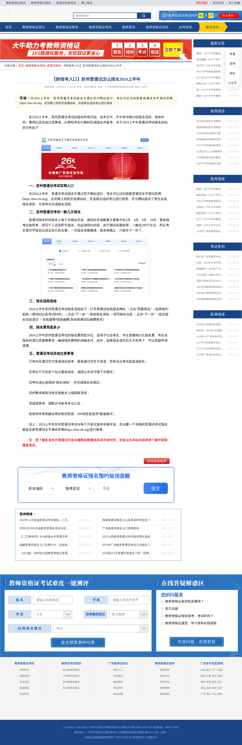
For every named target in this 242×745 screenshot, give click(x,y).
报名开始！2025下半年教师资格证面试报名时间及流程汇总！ (210, 195)
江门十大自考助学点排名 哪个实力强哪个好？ (210, 348)
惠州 (220, 694)
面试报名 (24, 688)
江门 (214, 669)
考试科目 (24, 669)
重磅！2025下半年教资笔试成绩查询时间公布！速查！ (210, 53)
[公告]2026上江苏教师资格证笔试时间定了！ (210, 151)
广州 (203, 694)
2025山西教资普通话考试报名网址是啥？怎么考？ (128, 536)
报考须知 (165, 694)
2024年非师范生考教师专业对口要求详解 (210, 121)
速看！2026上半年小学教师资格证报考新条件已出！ (210, 225)
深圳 (220, 675)
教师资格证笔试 (16, 2)
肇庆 (214, 675)
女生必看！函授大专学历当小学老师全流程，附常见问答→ (210, 274)
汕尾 (208, 675)
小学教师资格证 (71, 675)
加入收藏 (234, 2)
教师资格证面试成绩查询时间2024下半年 (210, 127)
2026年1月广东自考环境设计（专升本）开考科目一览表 (210, 336)
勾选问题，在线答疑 (197, 641)
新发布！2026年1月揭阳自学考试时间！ (210, 330)
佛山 (208, 694)
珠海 (208, 681)
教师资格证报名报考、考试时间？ (187, 617)
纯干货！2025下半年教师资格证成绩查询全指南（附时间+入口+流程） (210, 65)
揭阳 (203, 675)
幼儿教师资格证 (71, 669)
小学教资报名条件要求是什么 (210, 157)
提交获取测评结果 (78, 642)
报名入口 (118, 669)
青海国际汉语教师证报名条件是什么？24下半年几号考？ (210, 139)
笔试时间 (24, 694)
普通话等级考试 (66, 2)
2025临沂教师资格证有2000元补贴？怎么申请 (210, 293)
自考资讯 (185, 27)
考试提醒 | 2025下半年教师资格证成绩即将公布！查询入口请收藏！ (210, 59)
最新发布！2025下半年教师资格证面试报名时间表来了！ (210, 213)
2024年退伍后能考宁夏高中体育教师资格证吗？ (210, 133)
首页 (8, 27)
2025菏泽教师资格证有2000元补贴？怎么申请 (210, 286)
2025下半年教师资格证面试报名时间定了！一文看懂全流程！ (210, 201)
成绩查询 (24, 675)
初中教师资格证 (71, 681)
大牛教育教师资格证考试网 (119, 86)
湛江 (208, 669)
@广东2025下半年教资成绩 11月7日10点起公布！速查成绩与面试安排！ (210, 77)
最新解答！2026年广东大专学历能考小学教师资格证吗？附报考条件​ (210, 268)
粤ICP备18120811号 (141, 727)
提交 (155, 488)
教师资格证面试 (41, 2)
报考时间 (165, 669)
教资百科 (212, 27)
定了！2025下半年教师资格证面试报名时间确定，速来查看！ (210, 219)
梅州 (214, 688)
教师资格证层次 (33, 27)
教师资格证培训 (157, 27)
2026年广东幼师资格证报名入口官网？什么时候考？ (210, 231)
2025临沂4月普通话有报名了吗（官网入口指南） (128, 553)
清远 (203, 688)
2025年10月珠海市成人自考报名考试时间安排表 (210, 342)
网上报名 (87, 2)
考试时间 (118, 688)
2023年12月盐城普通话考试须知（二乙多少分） (45, 520)
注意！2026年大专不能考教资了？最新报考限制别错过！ (210, 262)
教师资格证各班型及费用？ (182, 602)
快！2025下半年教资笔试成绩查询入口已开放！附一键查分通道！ (210, 89)
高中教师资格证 (71, 688)
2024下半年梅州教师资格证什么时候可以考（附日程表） (210, 145)
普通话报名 (54, 65)
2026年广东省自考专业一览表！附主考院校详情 (210, 354)
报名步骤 (118, 694)
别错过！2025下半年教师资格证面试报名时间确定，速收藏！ (210, 207)
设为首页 (218, 2)
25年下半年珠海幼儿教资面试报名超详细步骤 (210, 163)
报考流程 (165, 681)
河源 (220, 669)
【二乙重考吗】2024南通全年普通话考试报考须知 (45, 536)
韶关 (214, 681)
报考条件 (165, 675)
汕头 (203, 669)
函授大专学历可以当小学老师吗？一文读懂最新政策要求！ (210, 280)
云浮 (220, 688)
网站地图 (202, 2)
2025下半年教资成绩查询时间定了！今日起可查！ (210, 71)
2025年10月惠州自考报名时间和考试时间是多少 (210, 324)
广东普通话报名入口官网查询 (120, 528)
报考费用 (165, 688)
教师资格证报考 (67, 27)
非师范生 (118, 675)
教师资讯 (128, 27)
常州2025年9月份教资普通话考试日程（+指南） (45, 528)
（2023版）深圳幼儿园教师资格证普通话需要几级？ (45, 553)
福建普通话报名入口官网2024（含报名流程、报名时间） (45, 544)
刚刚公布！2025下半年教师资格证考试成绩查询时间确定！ (210, 83)
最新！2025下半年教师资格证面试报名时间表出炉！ (210, 95)
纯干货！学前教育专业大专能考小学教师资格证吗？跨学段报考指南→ (210, 256)
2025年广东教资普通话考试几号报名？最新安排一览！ (128, 544)
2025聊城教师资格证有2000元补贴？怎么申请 (210, 299)
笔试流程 (24, 681)
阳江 (220, 681)
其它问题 (169, 609)
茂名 (208, 688)
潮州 (203, 681)
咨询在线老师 (156, 461)
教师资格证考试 (100, 27)
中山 (214, 694)
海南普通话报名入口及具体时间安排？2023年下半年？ (128, 520)
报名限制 (118, 681)
